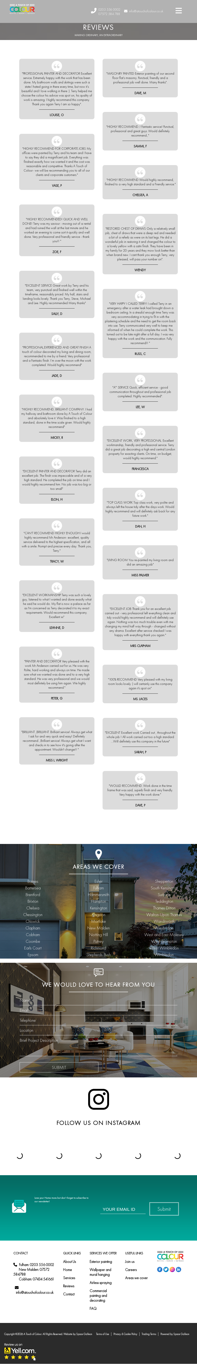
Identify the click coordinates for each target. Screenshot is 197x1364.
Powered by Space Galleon (174, 1334)
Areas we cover (136, 1277)
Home (67, 1269)
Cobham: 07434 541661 (36, 1279)
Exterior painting (101, 1261)
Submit (164, 1208)
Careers (131, 1269)
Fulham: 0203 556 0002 (36, 1264)
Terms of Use (102, 1334)
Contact (68, 1294)
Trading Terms (149, 1334)
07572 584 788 (109, 14)
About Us (69, 1261)
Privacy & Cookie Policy (125, 1334)
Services (69, 1277)
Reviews (68, 1286)
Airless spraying (101, 1282)
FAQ (93, 1308)
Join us (129, 1261)
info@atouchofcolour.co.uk (143, 11)
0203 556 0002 (109, 9)
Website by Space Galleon (78, 1334)
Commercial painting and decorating (98, 1295)
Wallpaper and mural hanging (100, 1272)
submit (59, 1067)
